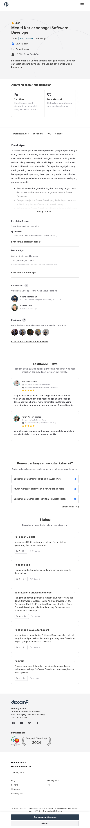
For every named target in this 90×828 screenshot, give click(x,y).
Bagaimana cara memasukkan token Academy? (45, 479)
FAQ (49, 133)
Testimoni (38, 133)
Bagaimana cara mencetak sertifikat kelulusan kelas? (45, 499)
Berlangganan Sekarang (45, 817)
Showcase (15, 789)
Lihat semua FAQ (70, 506)
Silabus (58, 133)
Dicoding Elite (17, 793)
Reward (14, 785)
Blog (13, 780)
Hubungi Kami (53, 780)
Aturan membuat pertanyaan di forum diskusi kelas (45, 489)
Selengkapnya (45, 211)
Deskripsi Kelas (21, 133)
